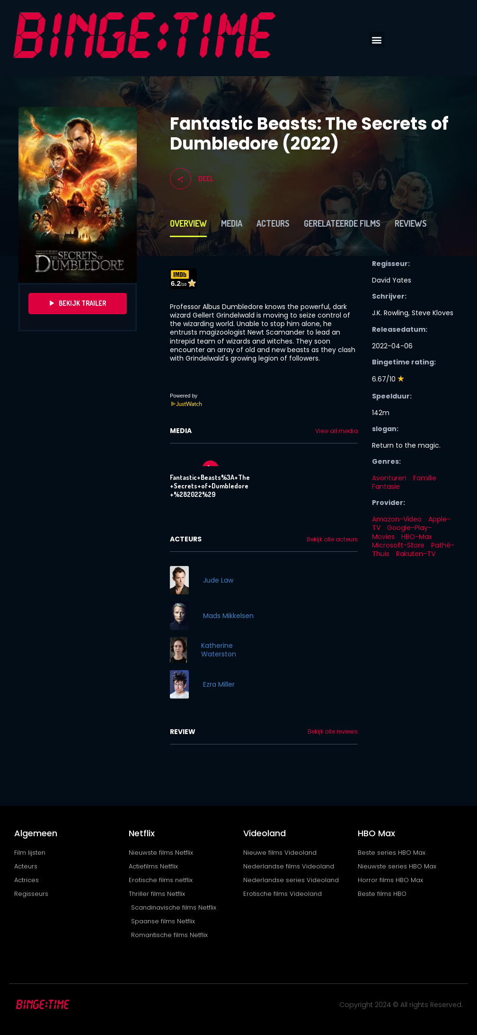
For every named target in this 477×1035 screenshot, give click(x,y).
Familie (424, 478)
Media (231, 223)
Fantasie (386, 486)
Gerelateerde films (342, 223)
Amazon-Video (397, 519)
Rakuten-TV (415, 553)
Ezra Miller (219, 684)
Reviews (411, 223)
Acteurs (273, 223)
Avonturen (389, 478)
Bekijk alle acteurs (332, 539)
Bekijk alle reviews (333, 731)
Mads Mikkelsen (228, 615)
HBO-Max (416, 536)
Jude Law (218, 580)
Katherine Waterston (218, 649)
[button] (377, 39)
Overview (188, 223)
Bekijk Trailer (78, 303)
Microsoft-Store (398, 545)
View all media (336, 431)
